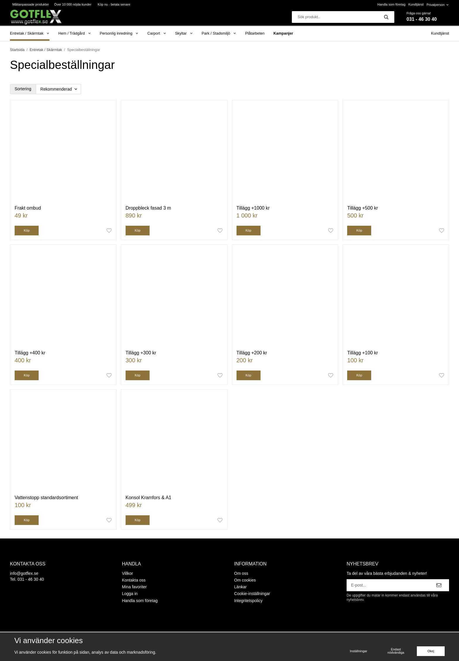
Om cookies (245, 580)
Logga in (130, 593)
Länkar (240, 586)
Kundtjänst (416, 4)
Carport (156, 33)
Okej (430, 651)
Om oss (241, 573)
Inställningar (358, 651)
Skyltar (184, 33)
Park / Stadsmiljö (219, 33)
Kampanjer (283, 33)
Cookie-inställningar (252, 593)
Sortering (23, 88)
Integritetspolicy (248, 600)
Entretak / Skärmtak (29, 33)
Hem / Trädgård (74, 33)
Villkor (127, 573)
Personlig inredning (119, 33)
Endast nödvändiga (396, 651)
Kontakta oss (133, 580)
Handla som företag (391, 4)
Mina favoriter (134, 586)
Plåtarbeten (255, 33)
